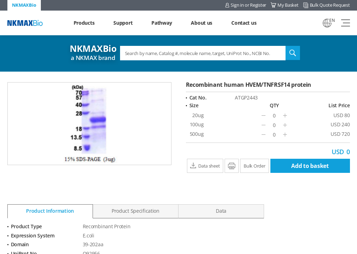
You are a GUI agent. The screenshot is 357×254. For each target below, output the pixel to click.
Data (221, 210)
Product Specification (135, 210)
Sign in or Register (248, 5)
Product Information (50, 210)
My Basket (287, 5)
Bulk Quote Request (330, 5)
